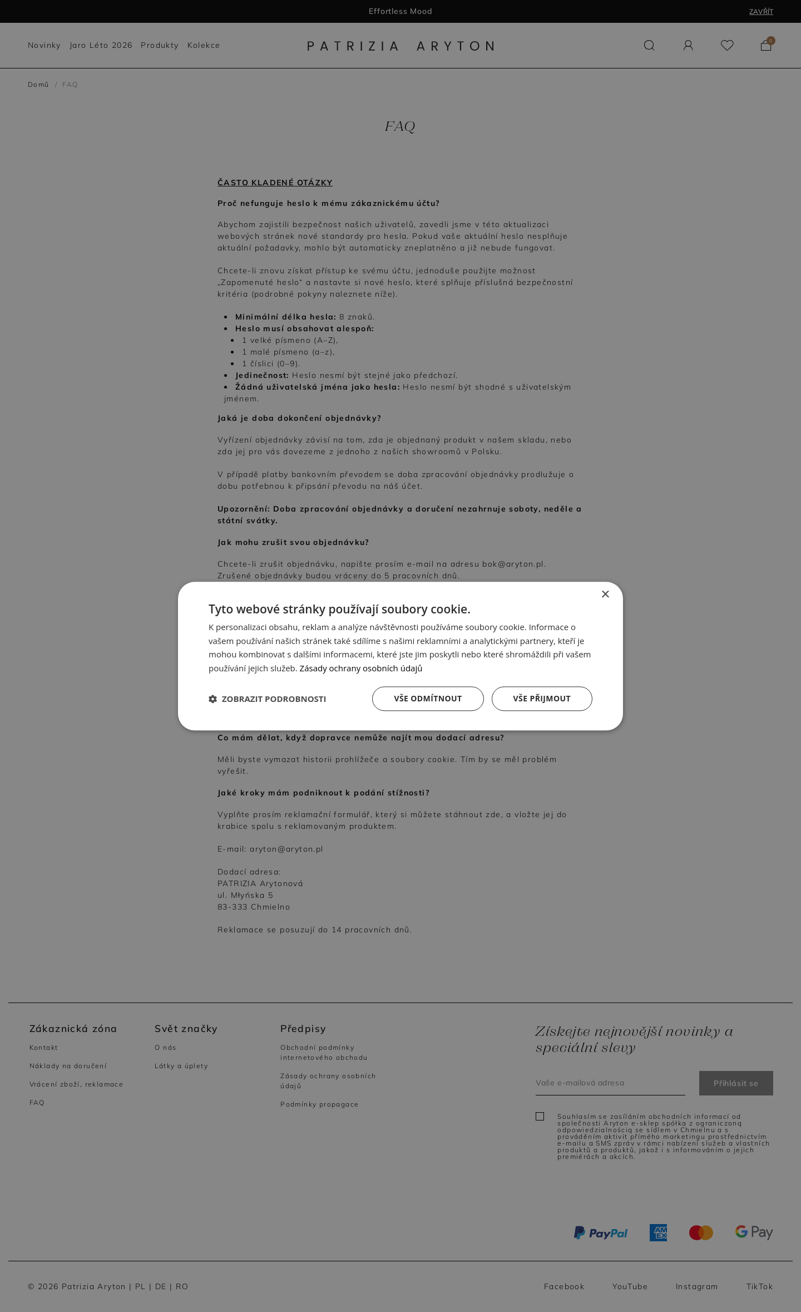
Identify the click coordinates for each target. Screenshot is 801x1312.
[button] (268, 699)
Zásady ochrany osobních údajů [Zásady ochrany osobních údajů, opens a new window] (361, 668)
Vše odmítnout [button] (428, 698)
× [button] (605, 595)
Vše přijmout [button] (542, 698)
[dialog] (400, 656)
